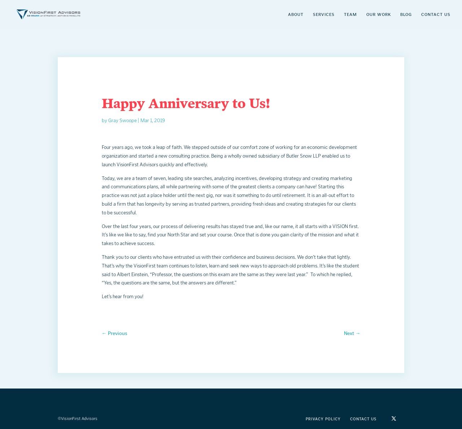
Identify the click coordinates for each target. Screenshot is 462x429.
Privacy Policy (323, 419)
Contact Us (435, 14)
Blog (406, 14)
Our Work (378, 14)
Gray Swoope (122, 120)
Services (324, 14)
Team (350, 14)
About (296, 14)
